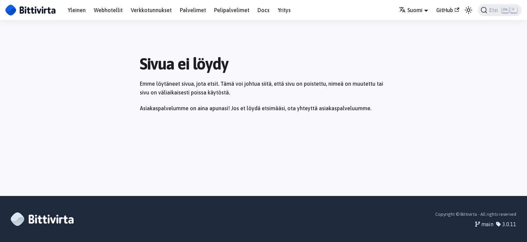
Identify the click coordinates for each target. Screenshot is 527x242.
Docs (263, 10)
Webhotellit (108, 10)
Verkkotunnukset (151, 10)
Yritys (284, 10)
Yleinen (77, 10)
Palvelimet (193, 10)
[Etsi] (500, 10)
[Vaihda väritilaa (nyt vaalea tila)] (468, 10)
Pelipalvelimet (231, 10)
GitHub (447, 10)
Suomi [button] (410, 10)
